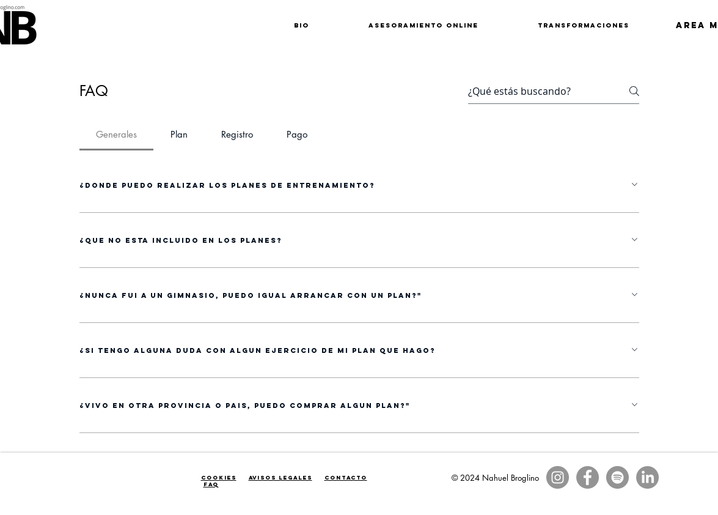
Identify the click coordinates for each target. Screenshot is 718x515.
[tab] (116, 134)
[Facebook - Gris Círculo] (587, 477)
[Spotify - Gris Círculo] (617, 477)
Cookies (218, 477)
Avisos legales (280, 477)
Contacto (345, 477)
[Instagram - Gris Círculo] (557, 477)
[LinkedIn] (647, 477)
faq (211, 484)
